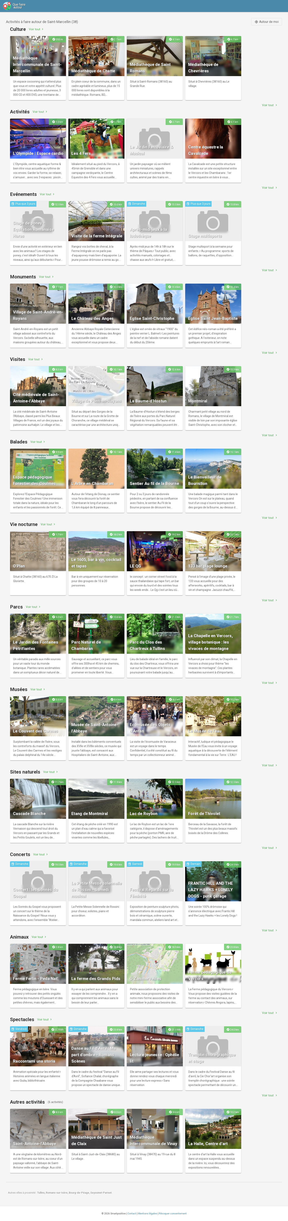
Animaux (19, 937)
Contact (131, 1213)
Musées (18, 689)
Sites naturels (25, 772)
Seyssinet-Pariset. (101, 1192)
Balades (18, 442)
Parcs (16, 607)
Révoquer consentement (173, 1213)
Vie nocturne (24, 524)
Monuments (23, 277)
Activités (20, 112)
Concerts (20, 854)
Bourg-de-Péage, (79, 1192)
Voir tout (36, 29)
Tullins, (41, 1192)
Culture (18, 29)
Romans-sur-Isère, (57, 1192)
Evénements (23, 194)
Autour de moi (267, 22)
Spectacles (22, 1019)
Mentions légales (147, 1213)
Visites (17, 359)
